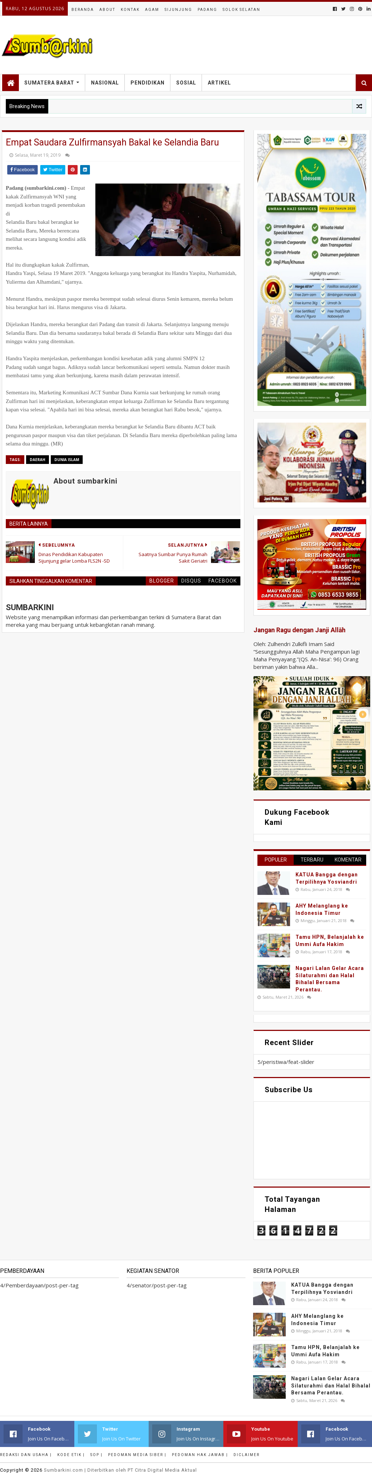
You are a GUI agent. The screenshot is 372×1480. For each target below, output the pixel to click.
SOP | (96, 1455)
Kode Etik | (71, 1455)
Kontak (130, 10)
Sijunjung (178, 10)
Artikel (219, 83)
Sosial (186, 83)
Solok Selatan (241, 10)
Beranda (82, 10)
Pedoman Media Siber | (137, 1455)
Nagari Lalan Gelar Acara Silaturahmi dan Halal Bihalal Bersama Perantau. (331, 1385)
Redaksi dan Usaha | (26, 1455)
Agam (152, 10)
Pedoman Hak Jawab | (200, 1455)
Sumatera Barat (49, 83)
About (107, 10)
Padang (207, 10)
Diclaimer (246, 1455)
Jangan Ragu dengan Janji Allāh (299, 630)
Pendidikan (148, 83)
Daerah (37, 459)
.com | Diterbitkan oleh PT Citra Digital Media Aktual (120, 1470)
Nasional (105, 83)
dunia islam (66, 459)
